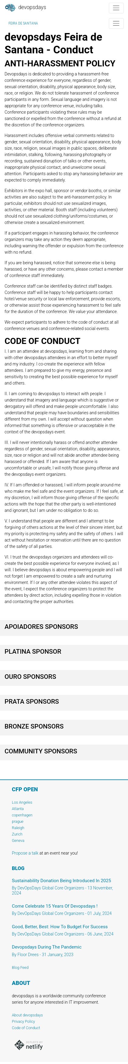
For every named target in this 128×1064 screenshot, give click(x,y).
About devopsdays (27, 1015)
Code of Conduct (26, 1028)
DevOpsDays (25, 7)
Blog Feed (20, 967)
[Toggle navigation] (116, 8)
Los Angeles (22, 802)
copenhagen (22, 815)
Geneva (18, 840)
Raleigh (18, 828)
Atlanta (18, 808)
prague (17, 821)
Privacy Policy (23, 1021)
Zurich (17, 834)
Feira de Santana (23, 23)
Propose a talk (25, 853)
